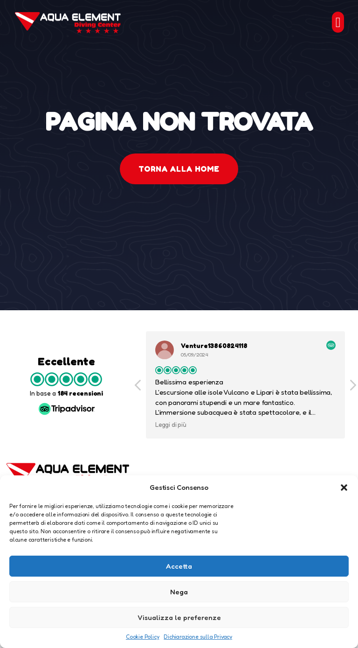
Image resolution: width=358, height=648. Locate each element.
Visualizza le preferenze (179, 617)
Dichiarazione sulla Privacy (198, 636)
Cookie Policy (142, 636)
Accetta (179, 566)
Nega (179, 591)
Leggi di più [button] (170, 424)
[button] (344, 487)
